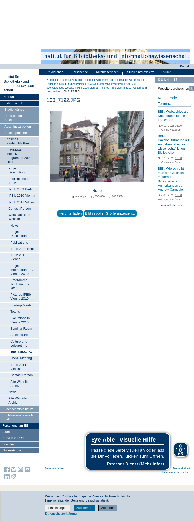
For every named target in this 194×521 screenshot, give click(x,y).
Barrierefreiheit (181, 468)
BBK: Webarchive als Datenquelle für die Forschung (173, 116)
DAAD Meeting (21, 358)
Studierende (54, 72)
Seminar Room (21, 328)
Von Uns (8, 444)
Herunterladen (70, 213)
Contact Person (19, 208)
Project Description (16, 170)
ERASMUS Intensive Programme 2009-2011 (19, 156)
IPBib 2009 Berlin (20, 189)
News (14, 225)
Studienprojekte (15, 133)
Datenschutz (183, 472)
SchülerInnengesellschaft (19, 417)
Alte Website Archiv (19, 384)
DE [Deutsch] (160, 79)
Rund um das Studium (13, 118)
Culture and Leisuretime (18, 343)
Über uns (8, 97)
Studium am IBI (13, 103)
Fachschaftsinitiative (18, 409)
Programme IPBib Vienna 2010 (19, 284)
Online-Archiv (12, 450)
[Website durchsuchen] (174, 88)
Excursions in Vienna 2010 (20, 320)
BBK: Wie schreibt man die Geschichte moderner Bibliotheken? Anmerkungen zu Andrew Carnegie (172, 179)
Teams (15, 311)
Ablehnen (108, 508)
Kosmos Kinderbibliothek (17, 141)
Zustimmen (84, 508)
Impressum (168, 472)
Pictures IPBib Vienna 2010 (20, 296)
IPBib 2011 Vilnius (21, 202)
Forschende (79, 72)
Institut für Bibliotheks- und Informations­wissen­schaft (19, 83)
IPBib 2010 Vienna (21, 195)
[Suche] (191, 88)
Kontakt (185, 66)
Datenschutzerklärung (61, 513)
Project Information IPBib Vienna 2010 (22, 270)
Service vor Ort (13, 438)
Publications (19, 242)
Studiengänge (14, 109)
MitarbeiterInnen (107, 72)
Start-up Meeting (22, 305)
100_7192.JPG (21, 352)
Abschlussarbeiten (17, 126)
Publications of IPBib (18, 181)
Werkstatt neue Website (19, 217)
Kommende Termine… (171, 205)
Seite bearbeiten (54, 468)
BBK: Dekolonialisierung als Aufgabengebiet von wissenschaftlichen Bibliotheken (173, 144)
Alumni (7, 432)
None (97, 190)
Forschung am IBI (15, 425)
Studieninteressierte (140, 72)
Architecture (19, 335)
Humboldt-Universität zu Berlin (64, 79)
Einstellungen (57, 508)
